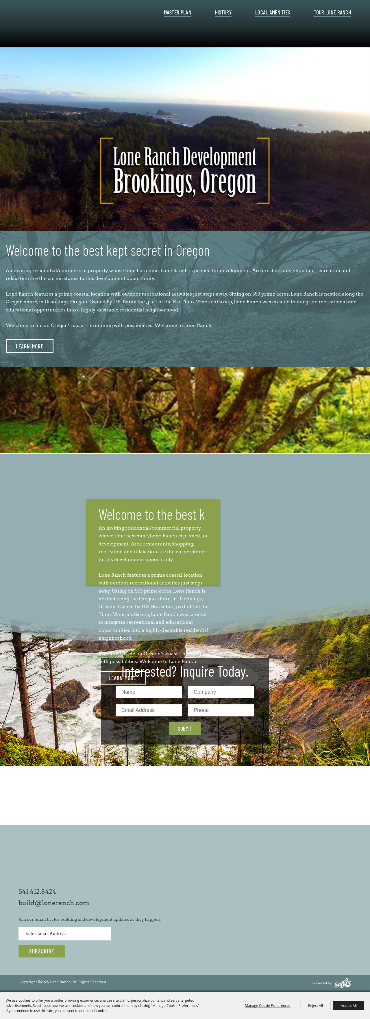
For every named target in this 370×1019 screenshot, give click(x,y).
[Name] (149, 692)
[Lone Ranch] (67, 25)
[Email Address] (149, 710)
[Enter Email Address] (64, 933)
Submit (185, 728)
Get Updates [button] (41, 951)
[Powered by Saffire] (342, 983)
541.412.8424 (37, 892)
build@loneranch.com (53, 903)
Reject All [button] (315, 1005)
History (223, 12)
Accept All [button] (349, 1005)
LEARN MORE (30, 346)
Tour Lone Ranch (332, 12)
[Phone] (221, 710)
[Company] (221, 692)
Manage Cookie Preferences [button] (268, 1005)
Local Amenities (272, 12)
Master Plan (177, 12)
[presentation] (185, 127)
